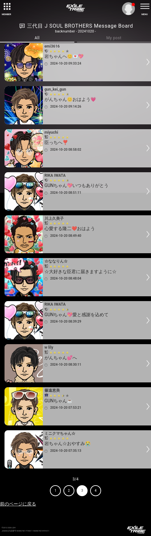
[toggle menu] (144, 6)
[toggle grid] (6, 6)
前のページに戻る (18, 503)
